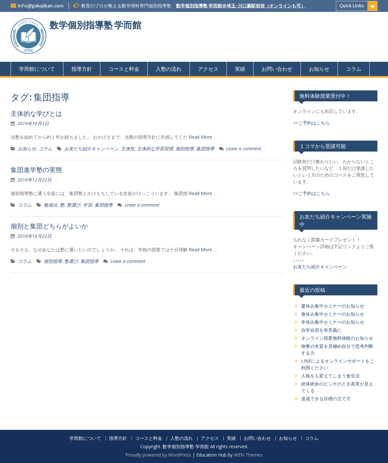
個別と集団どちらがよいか (49, 226)
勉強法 (50, 205)
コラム (353, 68)
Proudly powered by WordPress (158, 455)
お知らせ (319, 68)
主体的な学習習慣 (155, 148)
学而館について (37, 68)
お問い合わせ (277, 68)
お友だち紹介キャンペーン (91, 148)
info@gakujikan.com (41, 6)
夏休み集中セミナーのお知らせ (332, 306)
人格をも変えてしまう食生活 (330, 376)
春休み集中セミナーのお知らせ (332, 314)
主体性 (127, 148)
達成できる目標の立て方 (326, 398)
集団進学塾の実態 (36, 170)
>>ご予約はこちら (311, 123)
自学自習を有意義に (321, 330)
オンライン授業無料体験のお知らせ (337, 338)
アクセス (208, 68)
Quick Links (351, 6)
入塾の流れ (168, 68)
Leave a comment (243, 148)
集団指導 (205, 148)
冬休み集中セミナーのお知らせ (332, 322)
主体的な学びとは (36, 113)
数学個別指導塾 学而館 (95, 25)
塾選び (73, 205)
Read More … (203, 137)
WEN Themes (248, 455)
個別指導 (185, 148)
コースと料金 (123, 68)
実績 (240, 68)
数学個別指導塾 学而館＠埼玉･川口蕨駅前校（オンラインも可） (240, 6)
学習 (87, 205)
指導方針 (81, 68)
